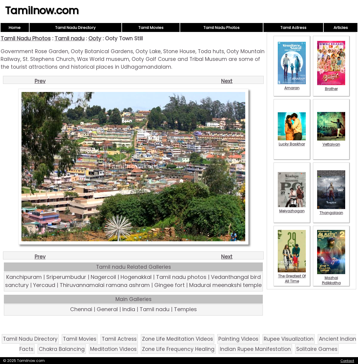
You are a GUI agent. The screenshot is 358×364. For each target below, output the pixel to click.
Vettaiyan (331, 142)
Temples (185, 309)
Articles (341, 27)
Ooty (94, 38)
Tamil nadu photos (181, 277)
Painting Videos (238, 339)
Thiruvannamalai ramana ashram (105, 285)
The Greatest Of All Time (292, 276)
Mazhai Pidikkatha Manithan (331, 280)
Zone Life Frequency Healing (178, 349)
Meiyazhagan (292, 208)
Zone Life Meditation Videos (177, 339)
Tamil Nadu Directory (75, 27)
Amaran (292, 85)
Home (15, 27)
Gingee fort (169, 285)
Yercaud (44, 285)
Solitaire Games (316, 349)
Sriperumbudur (66, 277)
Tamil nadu (69, 38)
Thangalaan (331, 210)
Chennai (81, 309)
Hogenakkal (136, 277)
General (107, 309)
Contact (347, 360)
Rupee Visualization (289, 339)
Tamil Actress (293, 27)
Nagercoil (103, 277)
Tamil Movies (150, 27)
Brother (331, 86)
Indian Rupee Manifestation (255, 349)
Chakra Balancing (62, 349)
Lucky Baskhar (292, 141)
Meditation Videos (113, 349)
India (128, 309)
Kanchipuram (24, 277)
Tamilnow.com (42, 10)
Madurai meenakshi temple (225, 285)
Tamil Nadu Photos (221, 27)
